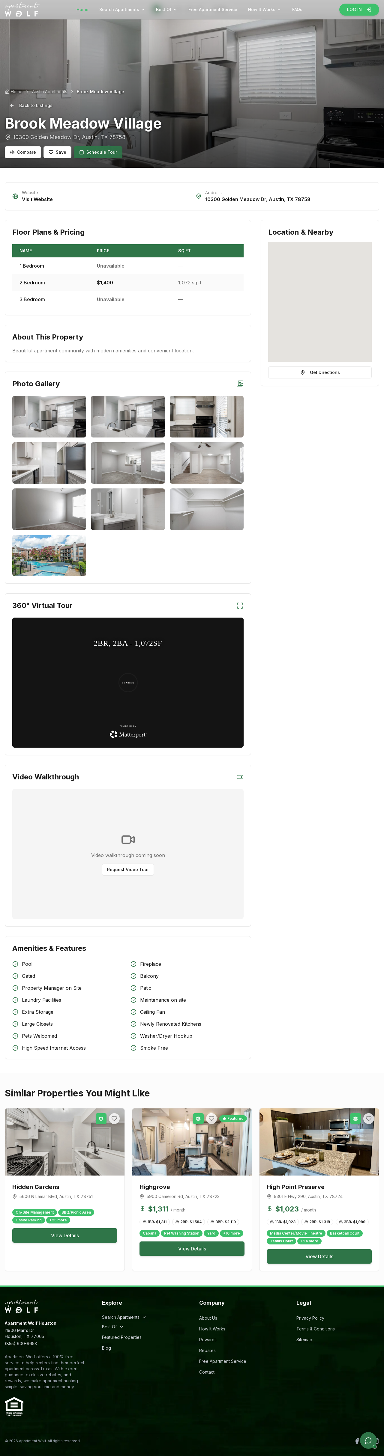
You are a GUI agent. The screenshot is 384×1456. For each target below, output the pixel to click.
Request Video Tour (128, 869)
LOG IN (359, 9)
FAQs (297, 9)
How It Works (264, 9)
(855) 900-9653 (21, 1343)
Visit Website (37, 199)
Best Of (167, 9)
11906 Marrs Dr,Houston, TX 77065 (24, 1333)
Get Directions (320, 372)
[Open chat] (368, 1440)
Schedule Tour (98, 152)
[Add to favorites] (114, 1118)
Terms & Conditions (315, 1328)
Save (57, 152)
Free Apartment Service (212, 9)
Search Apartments (122, 9)
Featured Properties (122, 1337)
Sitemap (304, 1339)
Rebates (207, 1350)
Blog (106, 1348)
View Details (65, 1235)
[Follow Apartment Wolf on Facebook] (357, 1441)
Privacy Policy (310, 1318)
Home (82, 9)
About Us (208, 1318)
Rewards (208, 1339)
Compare (23, 152)
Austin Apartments (49, 91)
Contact (206, 1371)
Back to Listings (31, 105)
